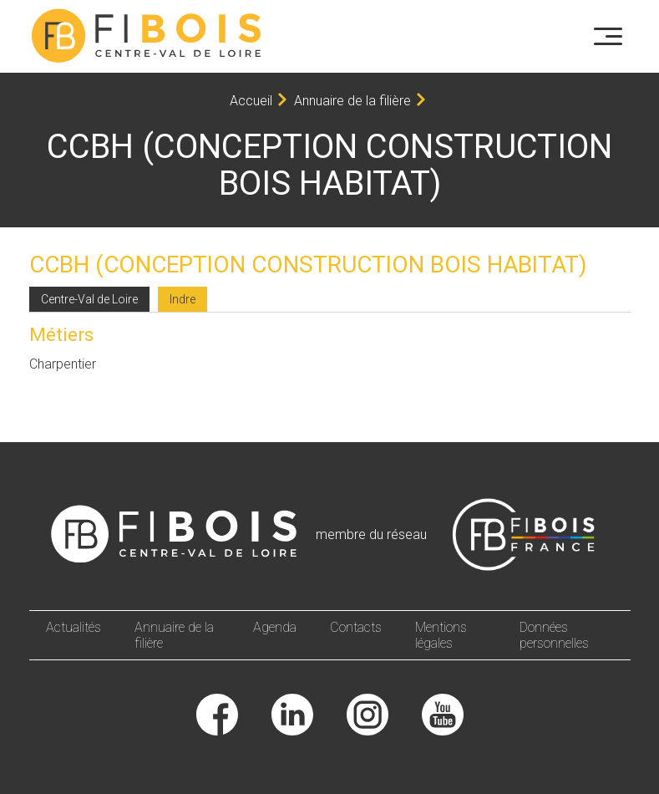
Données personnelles (554, 635)
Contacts (356, 627)
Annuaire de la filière (352, 101)
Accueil (251, 101)
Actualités (73, 627)
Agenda (275, 627)
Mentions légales (441, 635)
